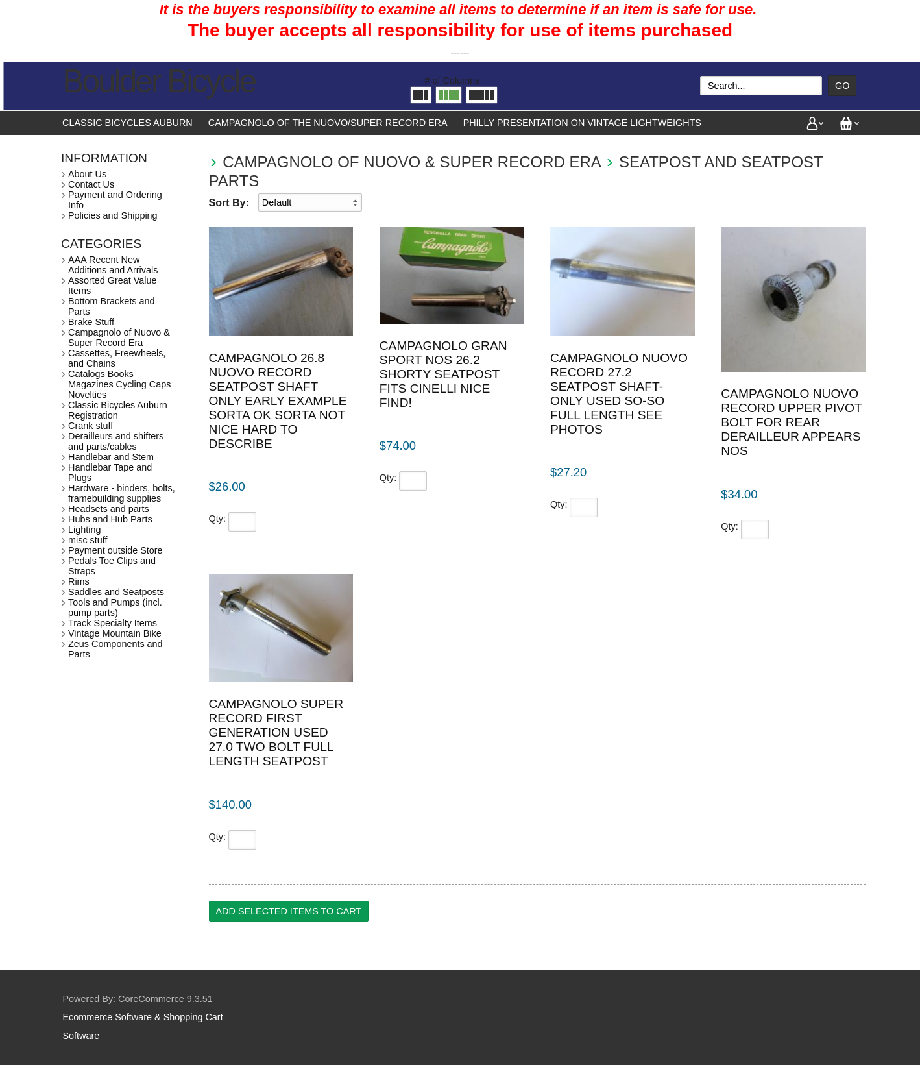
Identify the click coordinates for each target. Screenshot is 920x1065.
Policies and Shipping (113, 215)
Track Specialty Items (112, 623)
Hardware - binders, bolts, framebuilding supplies (121, 493)
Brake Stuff (91, 322)
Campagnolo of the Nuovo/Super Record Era (328, 122)
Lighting (84, 529)
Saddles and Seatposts (116, 592)
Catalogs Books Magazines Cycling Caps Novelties (119, 384)
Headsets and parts (108, 509)
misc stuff (88, 540)
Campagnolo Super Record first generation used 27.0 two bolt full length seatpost (276, 732)
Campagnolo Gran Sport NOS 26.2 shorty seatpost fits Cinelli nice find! (443, 374)
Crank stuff (90, 426)
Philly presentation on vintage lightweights (582, 122)
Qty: (217, 518)
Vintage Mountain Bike (115, 633)
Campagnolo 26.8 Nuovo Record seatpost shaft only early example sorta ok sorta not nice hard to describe (278, 400)
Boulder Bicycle (159, 81)
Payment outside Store (115, 550)
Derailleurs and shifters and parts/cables (115, 441)
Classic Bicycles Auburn (127, 122)
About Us (87, 174)
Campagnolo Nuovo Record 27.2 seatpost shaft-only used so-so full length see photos (619, 393)
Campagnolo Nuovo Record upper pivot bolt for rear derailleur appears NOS (791, 422)
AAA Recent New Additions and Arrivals (113, 264)
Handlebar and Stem (111, 457)
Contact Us (91, 184)
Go (842, 85)
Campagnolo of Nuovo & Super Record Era (411, 162)
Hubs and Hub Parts (110, 519)
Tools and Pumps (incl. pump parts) (115, 607)
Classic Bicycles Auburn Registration (117, 410)
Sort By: (229, 202)
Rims (79, 581)
